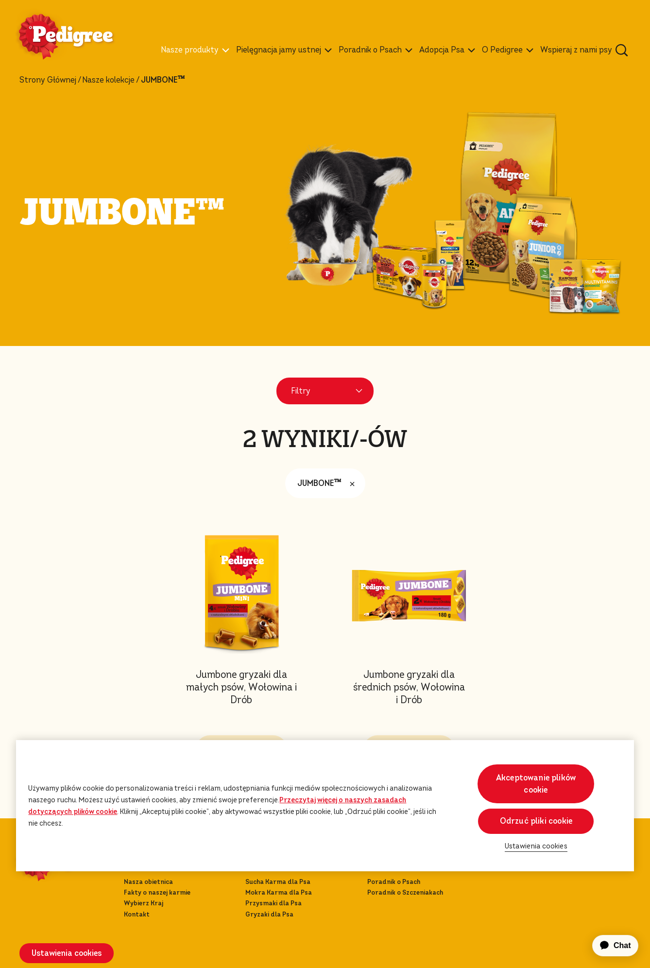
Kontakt (137, 914)
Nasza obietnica (148, 882)
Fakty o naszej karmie (157, 892)
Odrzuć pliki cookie (536, 821)
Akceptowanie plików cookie (536, 783)
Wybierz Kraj (143, 903)
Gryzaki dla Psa (269, 914)
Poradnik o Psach (393, 882)
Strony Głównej (47, 80)
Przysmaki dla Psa (273, 903)
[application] (609, 945)
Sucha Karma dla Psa (277, 882)
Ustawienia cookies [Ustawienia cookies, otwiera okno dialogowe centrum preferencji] (536, 846)
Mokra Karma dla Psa (278, 892)
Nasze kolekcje (108, 80)
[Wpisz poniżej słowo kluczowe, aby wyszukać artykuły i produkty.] (622, 50)
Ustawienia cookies (67, 953)
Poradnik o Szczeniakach (405, 892)
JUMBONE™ (328, 483)
